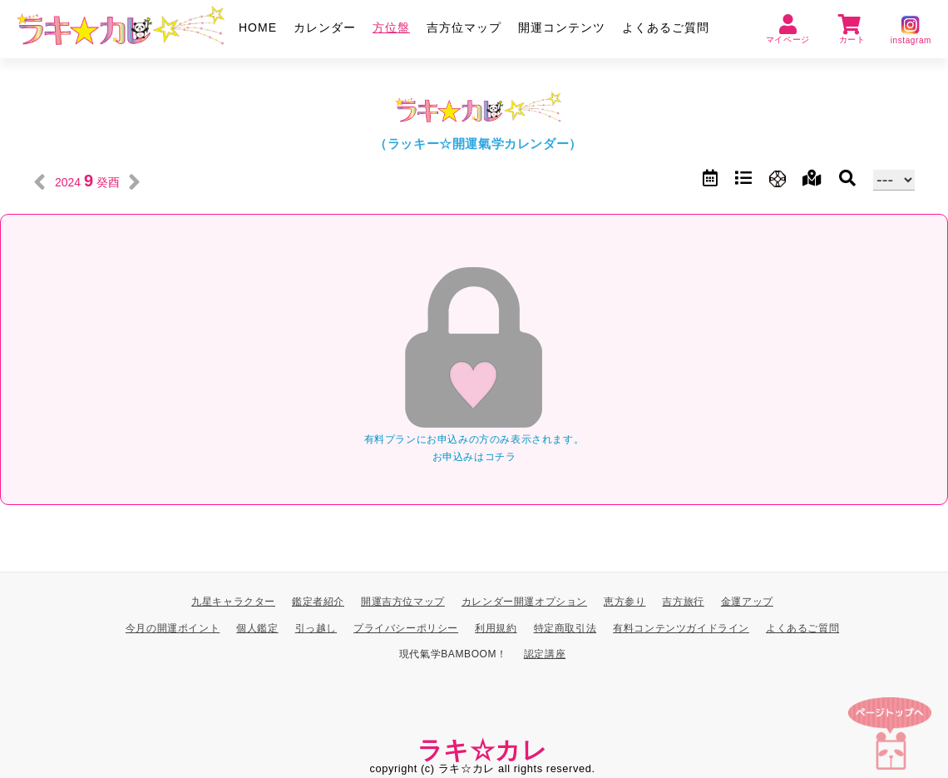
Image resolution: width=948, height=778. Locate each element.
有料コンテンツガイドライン (681, 627)
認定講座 (544, 654)
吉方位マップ (464, 27)
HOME (258, 27)
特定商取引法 (565, 627)
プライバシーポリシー (405, 627)
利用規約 (495, 627)
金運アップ (747, 601)
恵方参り (624, 601)
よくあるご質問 (665, 27)
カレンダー (325, 27)
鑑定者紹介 (318, 601)
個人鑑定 (257, 627)
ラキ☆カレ (482, 749)
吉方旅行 (683, 601)
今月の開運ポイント (173, 627)
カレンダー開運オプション (524, 601)
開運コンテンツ (561, 27)
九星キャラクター (233, 601)
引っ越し (316, 627)
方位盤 (391, 27)
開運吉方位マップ (403, 601)
